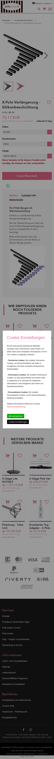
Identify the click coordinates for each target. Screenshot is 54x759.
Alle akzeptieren (15, 416)
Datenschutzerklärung (16, 407)
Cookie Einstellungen (18, 422)
